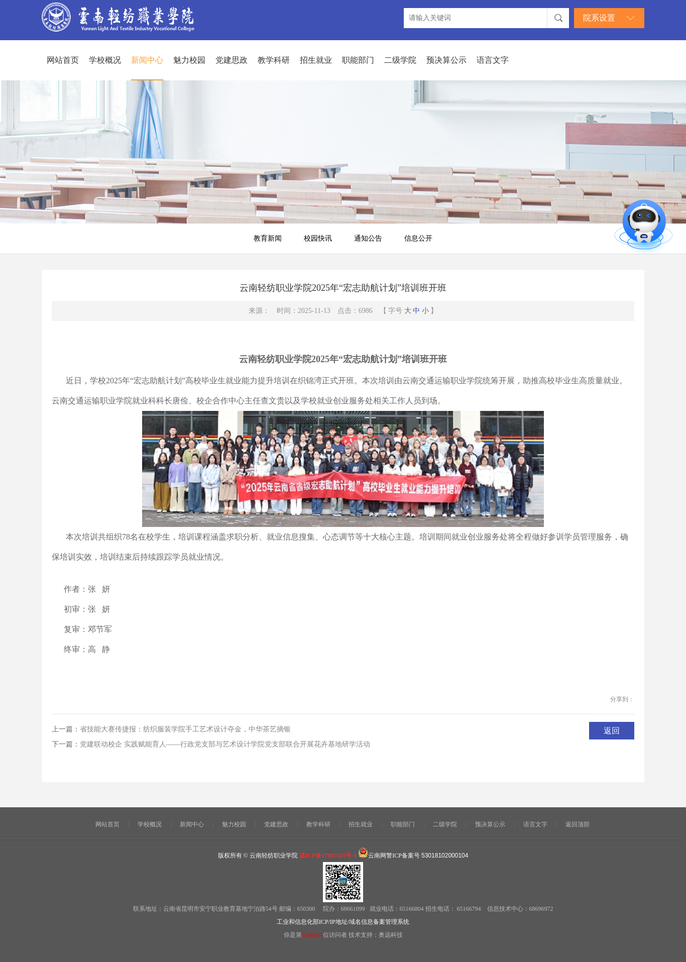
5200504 (312, 934)
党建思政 (231, 60)
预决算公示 (446, 60)
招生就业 (316, 60)
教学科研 (274, 60)
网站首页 (63, 60)
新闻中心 (147, 60)
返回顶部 (577, 824)
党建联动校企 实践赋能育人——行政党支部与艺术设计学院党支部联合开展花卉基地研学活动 (225, 744)
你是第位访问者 (316, 934)
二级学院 (400, 60)
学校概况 (105, 60)
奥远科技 (391, 934)
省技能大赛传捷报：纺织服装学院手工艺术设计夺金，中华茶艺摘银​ (185, 729)
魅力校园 (189, 60)
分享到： (622, 699)
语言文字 (493, 60)
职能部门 (358, 60)
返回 (612, 730)
